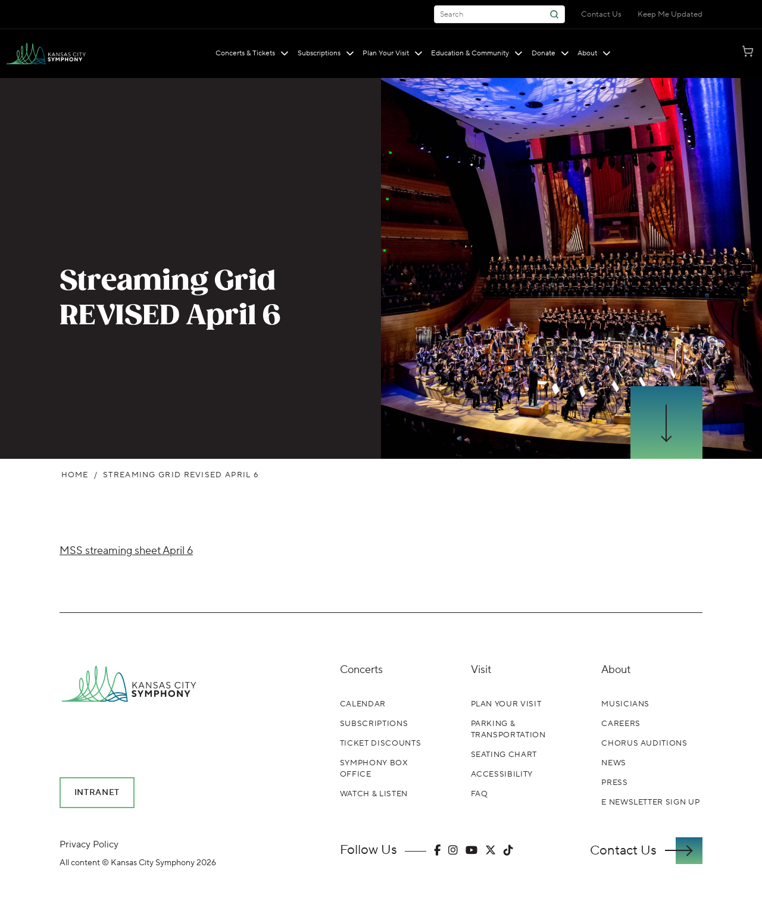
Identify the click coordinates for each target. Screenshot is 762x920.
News (613, 763)
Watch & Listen (374, 794)
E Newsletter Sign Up (650, 802)
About (594, 53)
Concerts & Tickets (252, 53)
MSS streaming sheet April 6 (126, 551)
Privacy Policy (89, 844)
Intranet (97, 792)
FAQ (479, 794)
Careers (621, 723)
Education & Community (477, 53)
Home (75, 475)
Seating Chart (504, 754)
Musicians (625, 704)
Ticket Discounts (380, 743)
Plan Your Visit (393, 53)
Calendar (363, 704)
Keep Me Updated (670, 14)
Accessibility (502, 774)
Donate (550, 53)
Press (614, 782)
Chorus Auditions (644, 743)
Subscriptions (326, 53)
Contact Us (601, 14)
